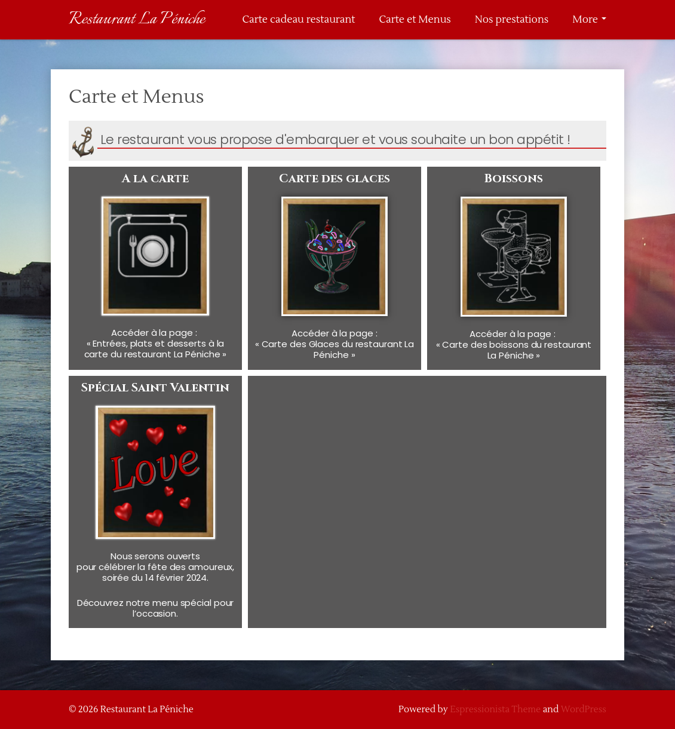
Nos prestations (511, 19)
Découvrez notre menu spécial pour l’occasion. (155, 608)
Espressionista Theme (495, 709)
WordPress (583, 709)
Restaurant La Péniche (137, 19)
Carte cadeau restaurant (298, 19)
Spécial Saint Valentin (155, 387)
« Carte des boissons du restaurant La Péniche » (514, 350)
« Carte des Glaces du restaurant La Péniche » (335, 349)
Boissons (513, 178)
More (589, 19)
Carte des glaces (334, 178)
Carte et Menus (414, 19)
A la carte (155, 178)
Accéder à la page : (155, 332)
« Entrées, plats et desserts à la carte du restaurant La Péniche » (155, 348)
